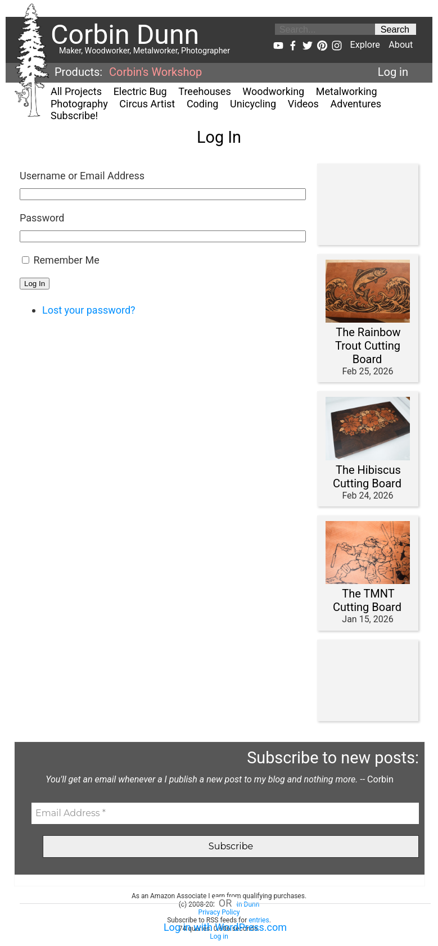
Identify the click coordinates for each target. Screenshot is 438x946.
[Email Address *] (225, 813)
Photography (79, 104)
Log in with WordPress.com (225, 927)
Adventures (356, 104)
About (401, 44)
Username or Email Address (82, 176)
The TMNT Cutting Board (367, 600)
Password (42, 218)
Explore (365, 44)
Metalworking (346, 91)
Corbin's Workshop (155, 72)
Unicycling (253, 104)
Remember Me (66, 260)
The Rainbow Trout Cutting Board (368, 345)
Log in (393, 72)
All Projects (76, 91)
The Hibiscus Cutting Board (367, 476)
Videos (303, 104)
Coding (203, 104)
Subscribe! (74, 115)
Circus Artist (147, 104)
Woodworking (273, 91)
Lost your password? (89, 310)
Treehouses (204, 91)
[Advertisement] (365, 204)
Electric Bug (140, 91)
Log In (34, 283)
